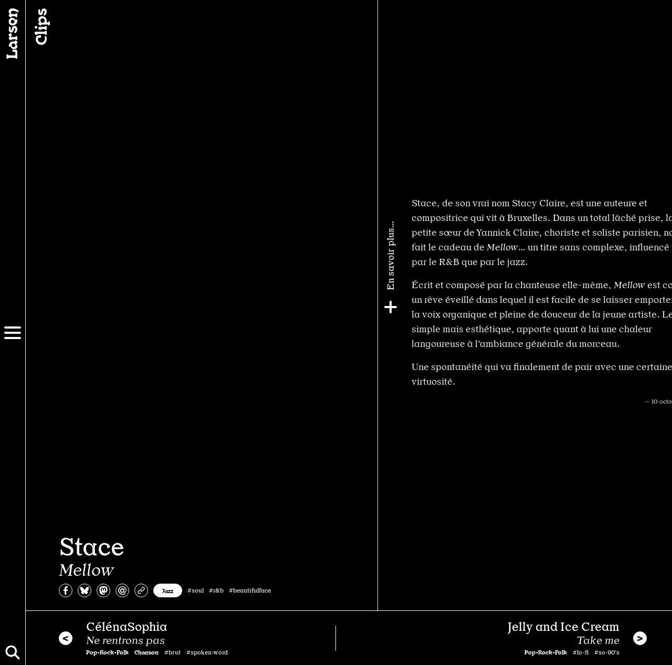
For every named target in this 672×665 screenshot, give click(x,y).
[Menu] (12, 332)
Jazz (167, 590)
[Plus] (660, 307)
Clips (40, 26)
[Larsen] (12, 33)
